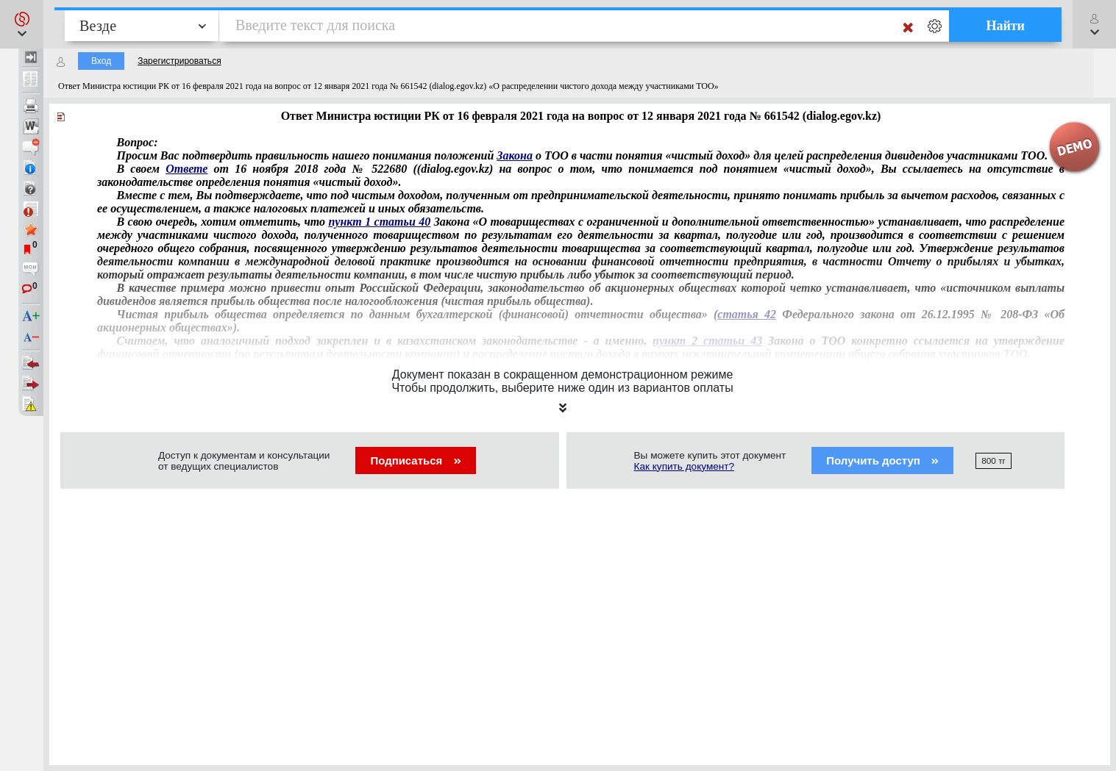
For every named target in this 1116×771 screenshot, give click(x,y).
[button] (21, 24)
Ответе (186, 168)
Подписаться (415, 460)
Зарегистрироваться (179, 61)
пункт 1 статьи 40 (379, 221)
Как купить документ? (684, 466)
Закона (515, 155)
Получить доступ (882, 460)
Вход (101, 61)
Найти (1005, 25)
